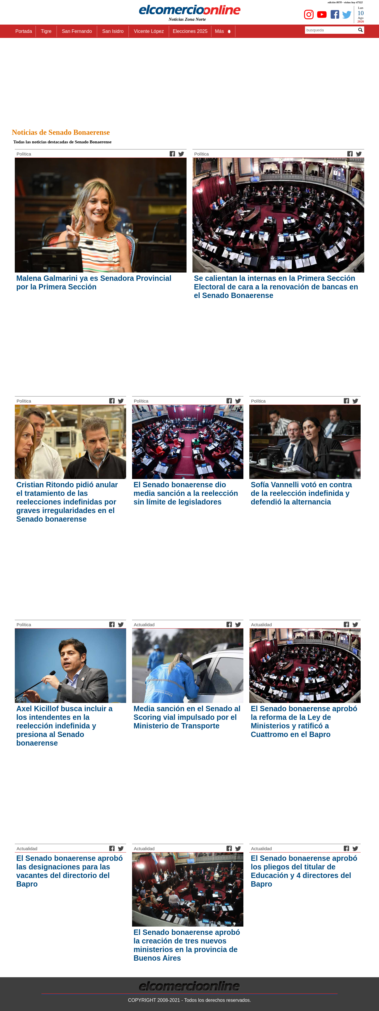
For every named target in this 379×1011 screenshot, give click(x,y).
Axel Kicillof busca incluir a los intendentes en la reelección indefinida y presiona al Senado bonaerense (64, 725)
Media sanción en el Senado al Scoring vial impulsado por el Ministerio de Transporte (187, 717)
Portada (23, 31)
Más (223, 31)
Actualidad (144, 624)
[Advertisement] (189, 81)
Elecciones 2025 (190, 31)
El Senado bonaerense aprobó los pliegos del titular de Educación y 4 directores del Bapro (304, 871)
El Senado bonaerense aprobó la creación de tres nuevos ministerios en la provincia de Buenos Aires (187, 945)
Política (24, 153)
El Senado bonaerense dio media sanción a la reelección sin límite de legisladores (186, 493)
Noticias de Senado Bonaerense (61, 132)
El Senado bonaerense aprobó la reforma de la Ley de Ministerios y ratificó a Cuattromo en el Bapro (304, 721)
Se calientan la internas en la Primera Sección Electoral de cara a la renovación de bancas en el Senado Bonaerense (276, 286)
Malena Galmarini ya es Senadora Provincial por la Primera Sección (93, 282)
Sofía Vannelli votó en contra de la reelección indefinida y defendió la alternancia (301, 493)
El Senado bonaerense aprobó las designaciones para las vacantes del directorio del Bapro (69, 871)
